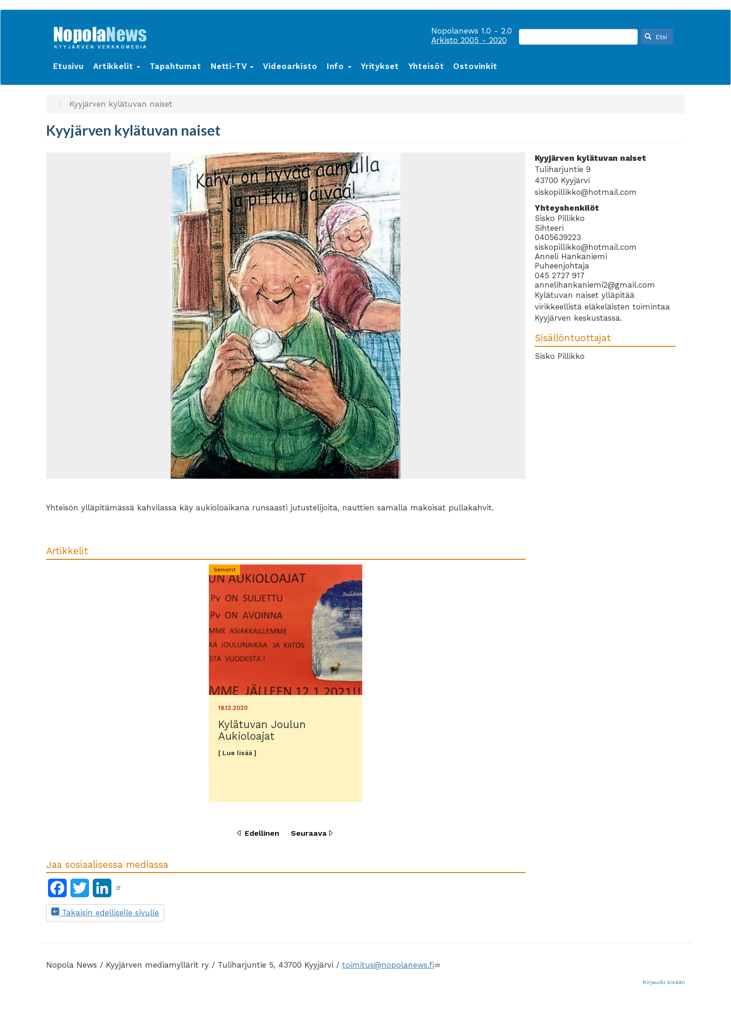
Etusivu (68, 66)
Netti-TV (232, 66)
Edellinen (262, 833)
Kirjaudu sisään (664, 982)
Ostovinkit (475, 66)
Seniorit (224, 569)
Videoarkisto (290, 66)
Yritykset (380, 66)
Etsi (656, 37)
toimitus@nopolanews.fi (391, 965)
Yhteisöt (426, 66)
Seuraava (309, 833)
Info (339, 66)
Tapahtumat (175, 66)
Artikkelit (116, 66)
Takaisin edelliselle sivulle (105, 912)
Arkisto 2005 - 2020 (469, 40)
